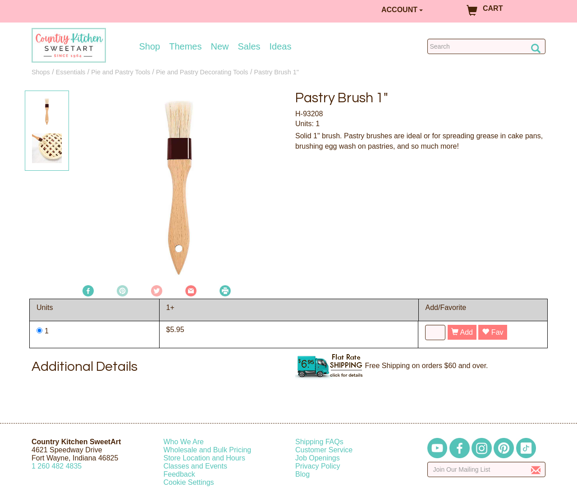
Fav (492, 332)
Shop (149, 46)
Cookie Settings (189, 482)
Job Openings (317, 458)
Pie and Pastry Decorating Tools (202, 72)
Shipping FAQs (319, 442)
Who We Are (184, 442)
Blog (302, 474)
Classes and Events (195, 466)
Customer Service (324, 450)
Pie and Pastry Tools (120, 72)
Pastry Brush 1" (276, 72)
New (220, 46)
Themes (185, 46)
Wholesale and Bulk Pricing (208, 450)
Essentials (71, 72)
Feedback (179, 474)
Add (462, 332)
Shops (41, 72)
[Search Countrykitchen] (486, 46)
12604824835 (57, 466)
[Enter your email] (486, 469)
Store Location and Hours (204, 458)
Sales (249, 46)
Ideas (281, 46)
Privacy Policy (317, 466)
